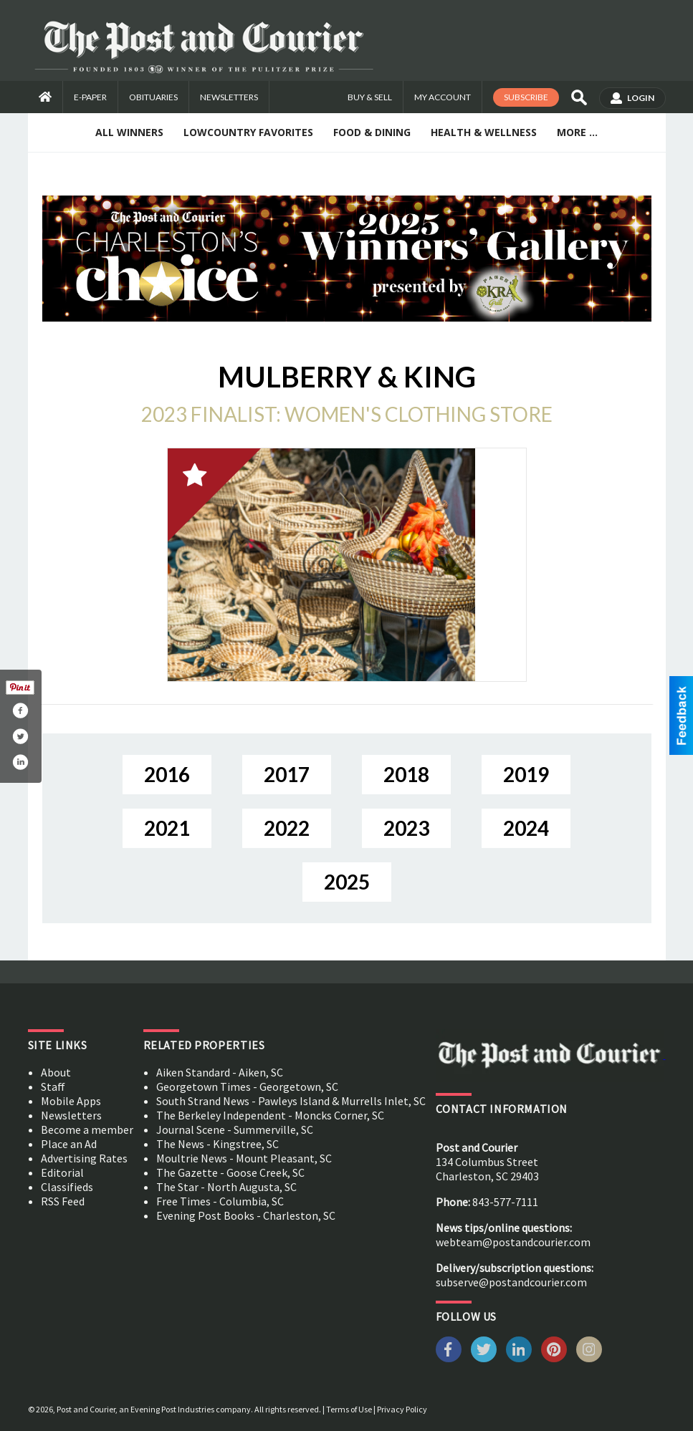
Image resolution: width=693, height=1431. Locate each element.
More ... (577, 132)
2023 (406, 828)
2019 (526, 774)
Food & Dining (372, 132)
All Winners (129, 132)
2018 (406, 774)
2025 (347, 881)
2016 (167, 774)
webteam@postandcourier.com (513, 1242)
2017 (287, 774)
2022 (287, 828)
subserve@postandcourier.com (511, 1282)
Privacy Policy (402, 1409)
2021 (167, 828)
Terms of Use (349, 1409)
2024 (526, 828)
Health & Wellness (484, 132)
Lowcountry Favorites (248, 132)
